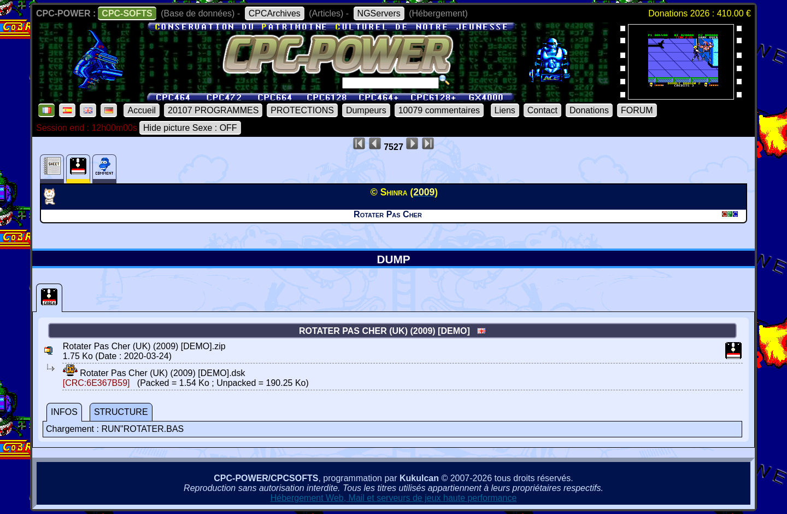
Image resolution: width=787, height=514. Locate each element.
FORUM (637, 110)
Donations (589, 110)
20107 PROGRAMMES (213, 110)
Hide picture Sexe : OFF (190, 127)
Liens (505, 110)
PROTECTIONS (302, 110)
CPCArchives (275, 13)
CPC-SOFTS (127, 13)
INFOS (64, 412)
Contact (542, 110)
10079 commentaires (439, 110)
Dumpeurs (366, 110)
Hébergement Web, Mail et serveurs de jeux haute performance (394, 498)
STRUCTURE (121, 412)
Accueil (141, 110)
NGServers (379, 13)
